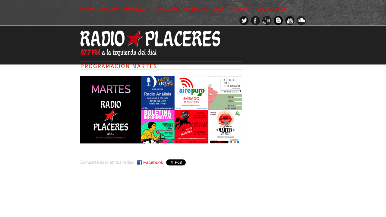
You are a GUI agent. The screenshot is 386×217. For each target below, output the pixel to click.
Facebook (153, 162)
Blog (219, 9)
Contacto (195, 9)
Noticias (109, 9)
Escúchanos (272, 9)
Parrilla (134, 9)
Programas (164, 9)
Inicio (86, 9)
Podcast (240, 9)
